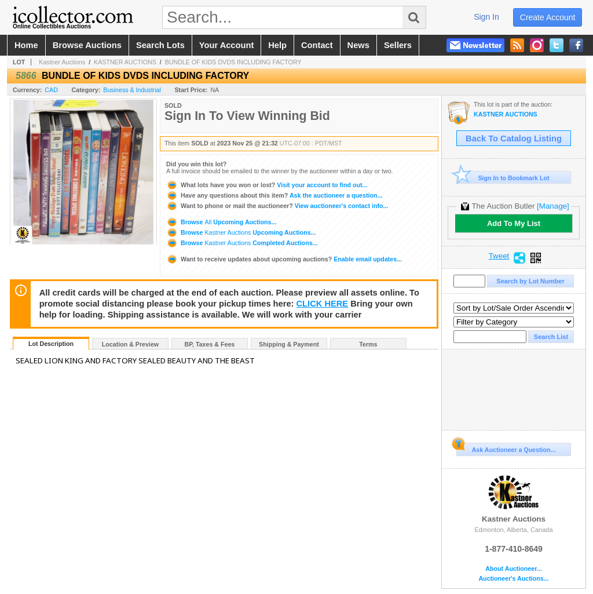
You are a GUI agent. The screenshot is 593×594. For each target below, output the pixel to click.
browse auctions (87, 45)
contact (317, 45)
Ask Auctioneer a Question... (505, 448)
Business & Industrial (132, 89)
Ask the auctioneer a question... (274, 195)
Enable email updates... (284, 259)
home (26, 45)
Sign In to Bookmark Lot (503, 177)
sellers (398, 45)
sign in (486, 16)
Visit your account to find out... (266, 184)
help (277, 45)
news (358, 45)
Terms (368, 344)
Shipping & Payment (289, 344)
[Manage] (553, 206)
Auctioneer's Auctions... (513, 578)
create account (548, 17)
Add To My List (513, 223)
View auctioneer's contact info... (277, 205)
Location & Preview (130, 344)
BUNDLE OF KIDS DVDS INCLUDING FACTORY (233, 62)
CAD (51, 89)
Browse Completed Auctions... (241, 242)
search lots (160, 45)
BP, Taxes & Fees (210, 344)
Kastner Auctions (62, 62)
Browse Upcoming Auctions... (221, 221)
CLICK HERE (322, 303)
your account (226, 45)
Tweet (499, 256)
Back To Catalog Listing (514, 138)
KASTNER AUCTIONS (125, 62)
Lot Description (51, 343)
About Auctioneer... (513, 569)
